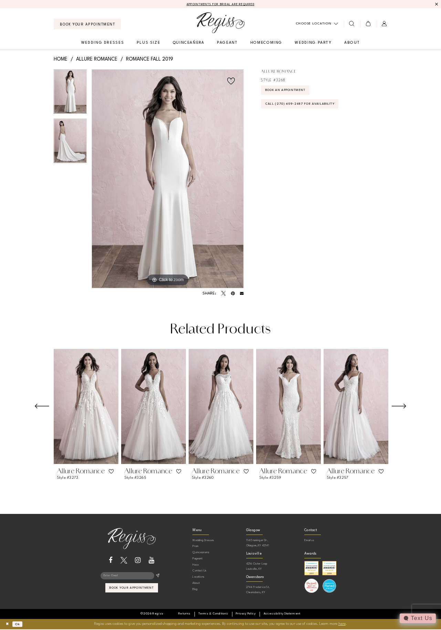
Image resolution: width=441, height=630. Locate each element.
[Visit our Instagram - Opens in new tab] (138, 560)
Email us (309, 540)
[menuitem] (87, 24)
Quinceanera (200, 553)
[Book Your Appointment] (87, 24)
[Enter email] (132, 577)
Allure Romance (96, 59)
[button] (368, 24)
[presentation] (86, 407)
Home (60, 59)
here (342, 625)
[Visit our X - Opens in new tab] (123, 560)
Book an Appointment (291, 92)
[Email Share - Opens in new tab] (242, 294)
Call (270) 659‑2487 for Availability (307, 108)
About (196, 583)
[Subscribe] (157, 577)
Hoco (195, 565)
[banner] (220, 23)
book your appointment (132, 590)
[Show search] (352, 24)
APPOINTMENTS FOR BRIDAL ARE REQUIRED (220, 4)
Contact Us (199, 571)
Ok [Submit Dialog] (20, 625)
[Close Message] (436, 4)
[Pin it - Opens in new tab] (233, 294)
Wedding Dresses (203, 540)
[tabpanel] (70, 94)
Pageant (197, 558)
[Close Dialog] (8, 624)
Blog (194, 589)
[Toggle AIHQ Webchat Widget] (417, 618)
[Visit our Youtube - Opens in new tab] (152, 560)
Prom (195, 546)
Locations (198, 577)
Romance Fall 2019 (149, 59)
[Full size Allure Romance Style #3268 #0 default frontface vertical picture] (167, 179)
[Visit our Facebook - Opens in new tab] (111, 560)
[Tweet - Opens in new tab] (223, 294)
